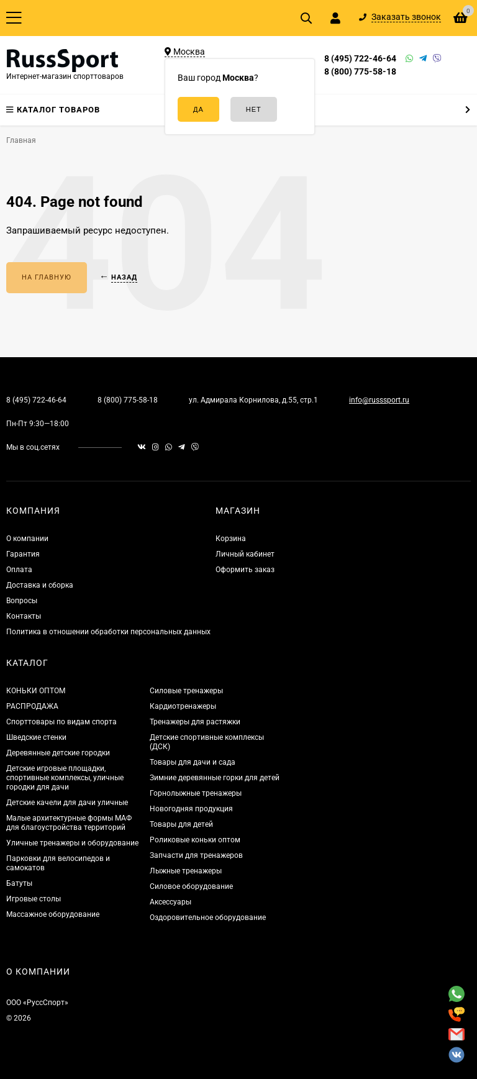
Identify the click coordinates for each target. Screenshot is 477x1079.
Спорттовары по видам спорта (61, 721)
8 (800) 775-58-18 (360, 71)
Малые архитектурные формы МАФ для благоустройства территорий (69, 823)
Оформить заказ (245, 569)
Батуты (19, 883)
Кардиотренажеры (183, 706)
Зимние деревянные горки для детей (214, 777)
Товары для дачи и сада (192, 762)
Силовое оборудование (191, 886)
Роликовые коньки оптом (195, 839)
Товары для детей (181, 824)
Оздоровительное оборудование (208, 917)
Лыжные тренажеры (186, 871)
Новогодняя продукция (191, 808)
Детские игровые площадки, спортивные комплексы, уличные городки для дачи (65, 777)
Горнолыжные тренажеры (196, 793)
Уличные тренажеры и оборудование (72, 843)
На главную (46, 277)
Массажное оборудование (52, 914)
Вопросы (21, 600)
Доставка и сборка (39, 585)
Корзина (231, 538)
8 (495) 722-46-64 (360, 58)
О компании (27, 538)
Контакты (23, 616)
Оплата (19, 569)
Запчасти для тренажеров (196, 855)
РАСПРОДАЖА (32, 706)
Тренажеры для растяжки (195, 721)
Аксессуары (170, 902)
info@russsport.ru (379, 400)
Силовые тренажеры (186, 690)
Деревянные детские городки (58, 753)
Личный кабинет (245, 554)
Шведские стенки (36, 737)
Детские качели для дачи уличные (67, 802)
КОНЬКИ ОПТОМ (35, 690)
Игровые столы (33, 899)
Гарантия (23, 554)
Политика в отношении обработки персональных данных (108, 631)
